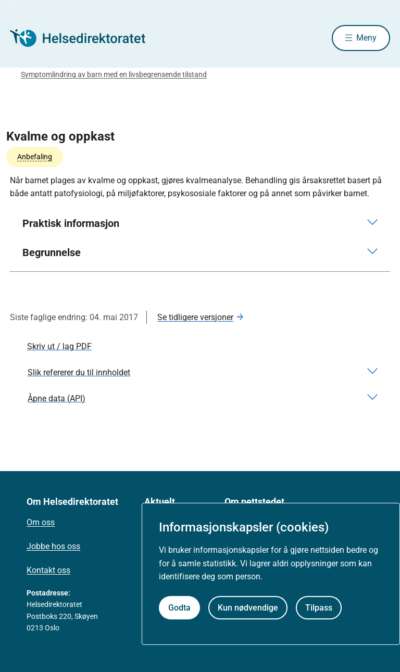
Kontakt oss (48, 570)
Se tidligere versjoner (195, 317)
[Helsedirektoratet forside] (85, 38)
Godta (179, 608)
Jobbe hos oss (53, 546)
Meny (366, 38)
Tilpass (318, 608)
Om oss (41, 522)
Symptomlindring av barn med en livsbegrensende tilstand (114, 74)
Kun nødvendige (248, 608)
